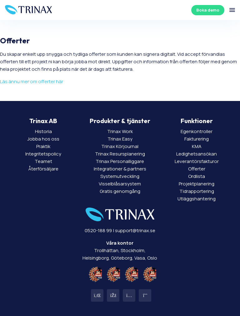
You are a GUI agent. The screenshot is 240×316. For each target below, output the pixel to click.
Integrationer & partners (120, 168)
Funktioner (197, 121)
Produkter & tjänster (120, 121)
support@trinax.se (135, 230)
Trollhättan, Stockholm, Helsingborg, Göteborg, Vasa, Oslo (119, 250)
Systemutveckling (119, 176)
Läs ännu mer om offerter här (31, 81)
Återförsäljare (43, 168)
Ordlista (196, 176)
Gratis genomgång (120, 191)
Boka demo (207, 10)
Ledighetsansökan (196, 154)
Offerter (196, 168)
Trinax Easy (120, 139)
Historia (43, 131)
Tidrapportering (196, 191)
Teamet (43, 161)
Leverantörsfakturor (197, 161)
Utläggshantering (197, 198)
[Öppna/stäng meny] (232, 10)
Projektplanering (196, 183)
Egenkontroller (196, 131)
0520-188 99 (98, 230)
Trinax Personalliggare (120, 161)
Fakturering (196, 139)
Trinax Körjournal (119, 146)
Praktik (43, 146)
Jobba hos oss (43, 139)
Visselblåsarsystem (120, 183)
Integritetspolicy (43, 154)
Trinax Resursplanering (120, 154)
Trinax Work (120, 131)
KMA (197, 146)
